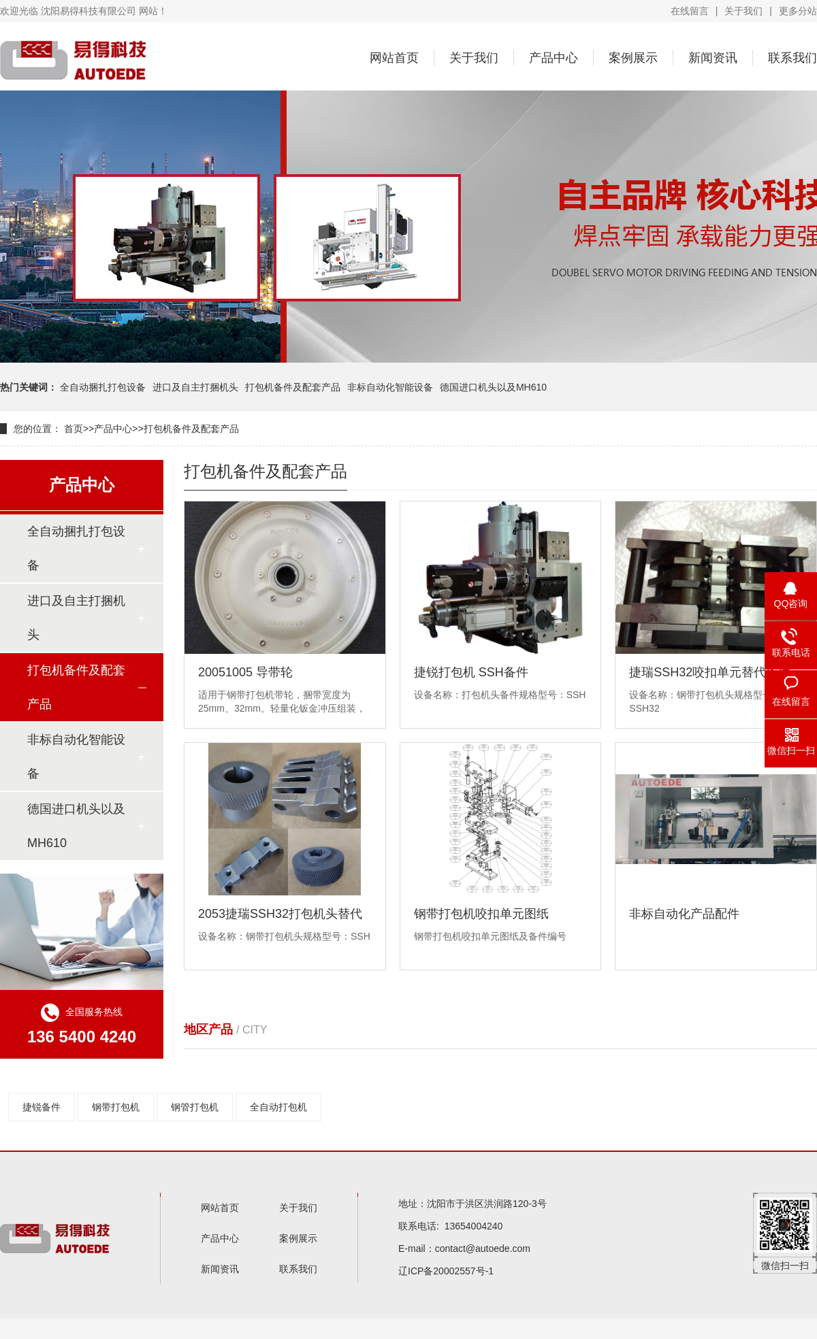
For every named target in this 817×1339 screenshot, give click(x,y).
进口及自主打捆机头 (195, 387)
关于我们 (743, 10)
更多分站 (798, 10)
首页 (73, 428)
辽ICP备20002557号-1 (446, 1271)
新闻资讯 (712, 58)
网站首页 (394, 58)
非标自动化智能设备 (390, 387)
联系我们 (792, 58)
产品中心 (553, 58)
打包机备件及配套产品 (292, 387)
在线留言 (690, 10)
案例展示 (633, 58)
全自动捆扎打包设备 (103, 387)
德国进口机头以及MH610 (493, 387)
